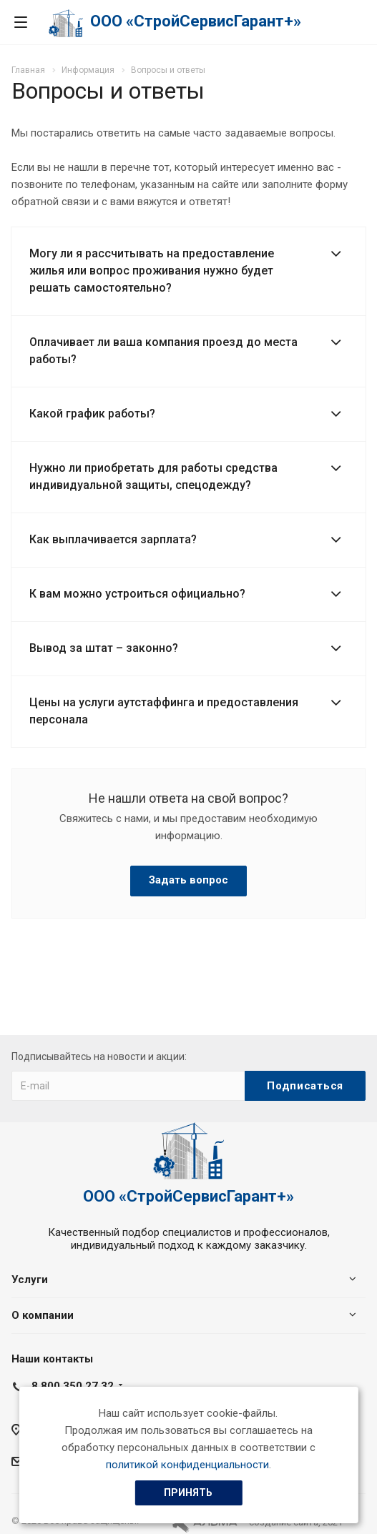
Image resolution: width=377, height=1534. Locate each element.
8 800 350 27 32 (72, 1386)
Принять (188, 1492)
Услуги (29, 1279)
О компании (42, 1315)
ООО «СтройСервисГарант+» (195, 21)
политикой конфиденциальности (187, 1464)
